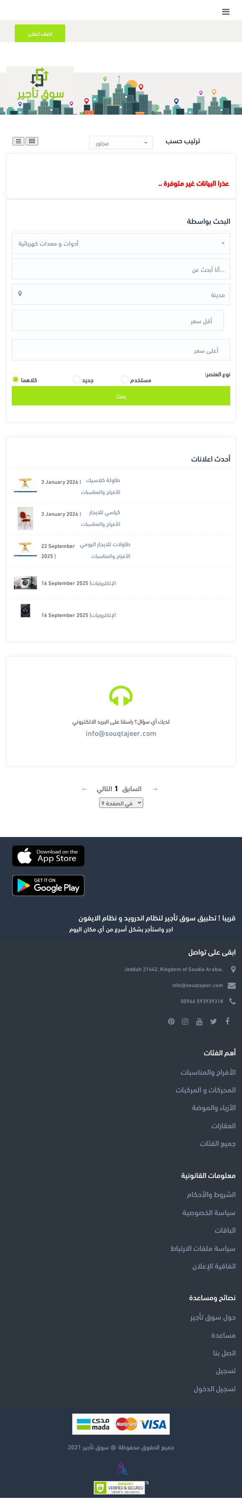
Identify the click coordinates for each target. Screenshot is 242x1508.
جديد (87, 390)
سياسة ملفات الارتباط (203, 1257)
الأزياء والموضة (214, 1117)
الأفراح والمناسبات (100, 502)
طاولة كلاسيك (103, 490)
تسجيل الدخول (215, 1397)
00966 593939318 (202, 1011)
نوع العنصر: (217, 383)
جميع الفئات (218, 1153)
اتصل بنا (224, 1362)
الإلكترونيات (103, 593)
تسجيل (226, 1380)
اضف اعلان (40, 33)
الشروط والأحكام (211, 1204)
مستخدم (140, 390)
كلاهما (29, 390)
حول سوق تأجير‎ (213, 1326)
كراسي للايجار (104, 522)
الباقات (225, 1239)
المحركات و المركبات (206, 1099)
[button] (121, 143)
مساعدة (223, 1344)
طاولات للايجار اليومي (105, 554)
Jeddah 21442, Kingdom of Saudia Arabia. (173, 978)
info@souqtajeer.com (121, 742)
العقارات (223, 1135)
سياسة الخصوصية (209, 1221)
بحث (121, 405)
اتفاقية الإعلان (214, 1275)
